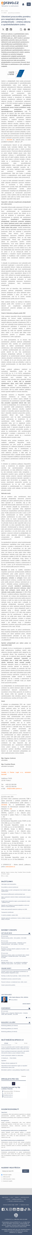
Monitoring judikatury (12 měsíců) (9, 1028)
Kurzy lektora (13, 999)
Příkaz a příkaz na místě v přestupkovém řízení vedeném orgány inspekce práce (16, 890)
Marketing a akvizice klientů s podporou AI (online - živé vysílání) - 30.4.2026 (16, 949)
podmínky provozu (25, 1197)
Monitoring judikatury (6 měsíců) (9, 1031)
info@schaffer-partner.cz (14, 788)
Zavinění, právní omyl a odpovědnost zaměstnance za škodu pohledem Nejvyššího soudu (14, 972)
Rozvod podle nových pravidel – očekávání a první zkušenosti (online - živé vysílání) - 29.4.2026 (16, 942)
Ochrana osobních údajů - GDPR (10, 1204)
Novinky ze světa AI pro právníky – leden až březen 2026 (15, 975)
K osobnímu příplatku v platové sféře (9, 915)
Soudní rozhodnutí (10, 1109)
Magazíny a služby (16, 1022)
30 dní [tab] (25, 1043)
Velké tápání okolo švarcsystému (8, 884)
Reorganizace (5, 1120)
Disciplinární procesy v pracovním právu (11, 979)
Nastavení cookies (25, 1204)
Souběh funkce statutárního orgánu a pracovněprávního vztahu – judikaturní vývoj (15, 902)
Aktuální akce (16, 933)
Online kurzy (16, 968)
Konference (16, 1008)
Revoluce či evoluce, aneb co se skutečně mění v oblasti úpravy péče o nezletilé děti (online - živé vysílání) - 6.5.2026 (16, 955)
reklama (17, 1197)
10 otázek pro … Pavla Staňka (8, 1058)
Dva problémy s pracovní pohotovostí (9, 887)
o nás (11, 1197)
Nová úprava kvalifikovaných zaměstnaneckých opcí (13, 894)
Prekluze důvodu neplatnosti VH (9, 1063)
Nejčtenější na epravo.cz (12, 1040)
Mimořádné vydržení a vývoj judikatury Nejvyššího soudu (15, 1070)
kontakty (8, 1199)
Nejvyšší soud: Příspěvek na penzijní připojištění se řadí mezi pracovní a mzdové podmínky (15, 906)
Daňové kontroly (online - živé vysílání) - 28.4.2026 (16, 937)
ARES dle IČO (5, 1176)
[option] (16, 999)
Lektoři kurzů (6, 994)
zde (11, 809)
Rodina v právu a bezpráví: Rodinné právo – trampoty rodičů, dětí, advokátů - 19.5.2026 (16, 1013)
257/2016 (4, 804)
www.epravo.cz (10, 866)
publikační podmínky (17, 1199)
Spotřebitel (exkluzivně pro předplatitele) (12, 1140)
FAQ (25, 1199)
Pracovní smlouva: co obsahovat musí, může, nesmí (14, 982)
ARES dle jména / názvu (8, 1179)
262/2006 (9, 139)
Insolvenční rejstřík (6, 1181)
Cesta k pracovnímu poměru (8, 985)
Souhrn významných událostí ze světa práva (12, 1055)
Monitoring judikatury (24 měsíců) (9, 1025)
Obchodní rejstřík (6, 1174)
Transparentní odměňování (7, 912)
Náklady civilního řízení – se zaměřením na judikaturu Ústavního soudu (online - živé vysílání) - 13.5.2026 (16, 962)
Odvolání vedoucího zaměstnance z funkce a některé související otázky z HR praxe (15, 919)
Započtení (3, 1060)
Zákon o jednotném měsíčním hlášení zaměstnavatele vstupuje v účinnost (16, 897)
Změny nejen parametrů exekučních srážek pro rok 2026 (14, 909)
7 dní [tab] (16, 1043)
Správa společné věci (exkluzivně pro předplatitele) (15, 1150)
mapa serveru (5, 1197)
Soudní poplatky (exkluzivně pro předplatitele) (14, 1130)
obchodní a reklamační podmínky (16, 1201)
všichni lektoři (27, 1003)
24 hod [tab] (6, 1043)
